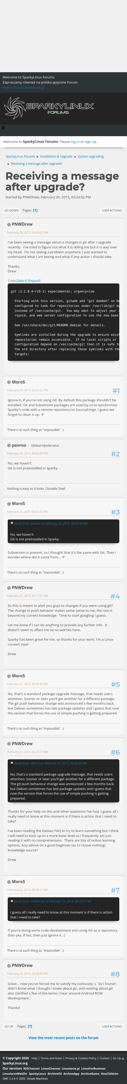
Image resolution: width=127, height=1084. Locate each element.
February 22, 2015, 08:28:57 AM (27, 890)
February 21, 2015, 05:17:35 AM (27, 596)
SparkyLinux (37, 1073)
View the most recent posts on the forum (63, 1038)
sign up (90, 141)
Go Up (8, 1026)
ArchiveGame (90, 1073)
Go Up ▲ (118, 1058)
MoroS (18, 382)
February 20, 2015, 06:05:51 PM (27, 512)
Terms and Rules (51, 1058)
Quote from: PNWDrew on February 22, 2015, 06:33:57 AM (52, 901)
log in (75, 141)
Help (34, 1058)
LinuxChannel (50, 1068)
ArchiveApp (71, 1073)
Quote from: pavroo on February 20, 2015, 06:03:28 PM (50, 523)
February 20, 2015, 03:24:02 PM (27, 232)
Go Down (11, 210)
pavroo (19, 445)
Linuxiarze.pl (71, 1068)
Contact (104, 1058)
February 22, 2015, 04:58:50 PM (27, 973)
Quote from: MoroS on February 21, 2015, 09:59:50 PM (50, 763)
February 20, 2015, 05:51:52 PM (27, 390)
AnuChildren (109, 1073)
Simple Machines (37, 1078)
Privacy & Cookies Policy (80, 1058)
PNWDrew (22, 224)
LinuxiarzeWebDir (15, 1073)
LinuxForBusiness (93, 1068)
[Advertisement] (63, 36)
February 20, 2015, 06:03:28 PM (27, 453)
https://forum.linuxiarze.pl (23, 87)
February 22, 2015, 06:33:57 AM (27, 752)
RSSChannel (31, 1068)
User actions (112, 210)
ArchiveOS (55, 1073)
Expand (34, 281)
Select (21, 281)
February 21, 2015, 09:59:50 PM (27, 684)
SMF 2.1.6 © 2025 (14, 1078)
